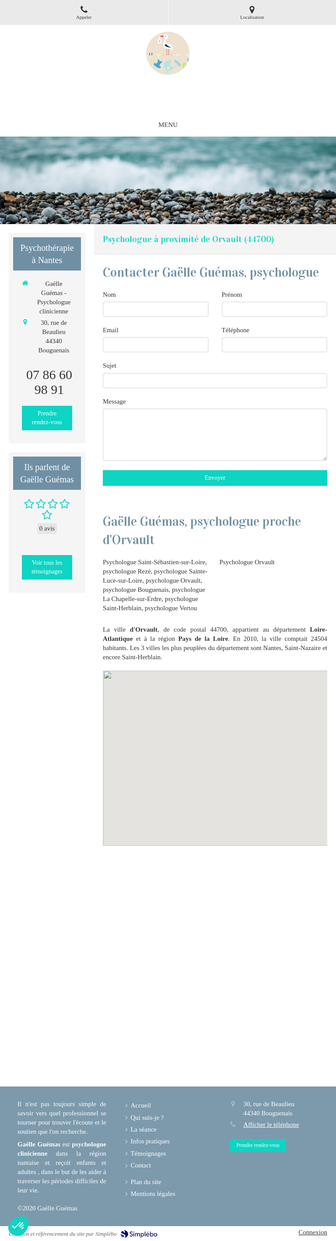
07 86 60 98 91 (49, 382)
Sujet (109, 365)
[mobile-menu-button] (168, 125)
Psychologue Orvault (247, 562)
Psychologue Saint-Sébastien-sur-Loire (154, 562)
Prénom (232, 294)
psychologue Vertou (171, 608)
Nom (109, 294)
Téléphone (235, 330)
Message (114, 401)
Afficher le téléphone (271, 1124)
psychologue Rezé (127, 571)
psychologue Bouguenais (135, 589)
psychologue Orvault (173, 580)
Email (111, 330)
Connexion (312, 1232)
